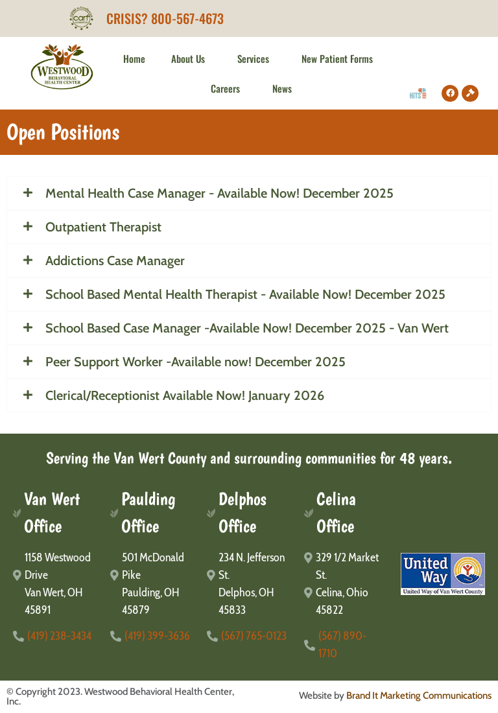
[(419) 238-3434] (55, 636)
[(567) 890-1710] (346, 644)
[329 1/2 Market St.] (346, 566)
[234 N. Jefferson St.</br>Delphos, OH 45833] (249, 584)
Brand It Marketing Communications (419, 695)
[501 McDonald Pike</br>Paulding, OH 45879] (152, 584)
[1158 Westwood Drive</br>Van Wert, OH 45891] (55, 584)
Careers (228, 88)
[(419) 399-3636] (152, 636)
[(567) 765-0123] (249, 636)
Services (256, 58)
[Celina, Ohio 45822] (346, 601)
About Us (191, 58)
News (282, 88)
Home (134, 58)
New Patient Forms (340, 58)
